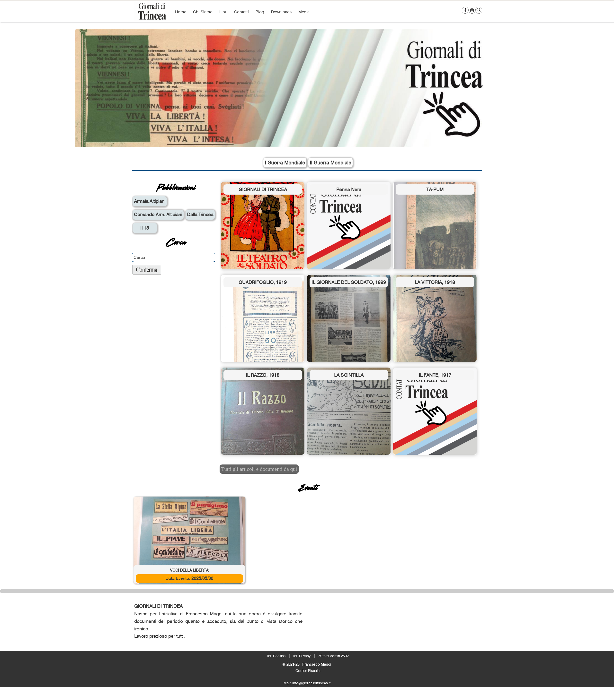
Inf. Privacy (302, 655)
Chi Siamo (203, 11)
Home (180, 11)
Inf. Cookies (276, 655)
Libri (223, 11)
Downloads (281, 11)
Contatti (241, 11)
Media (304, 11)
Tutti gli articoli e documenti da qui (259, 469)
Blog (260, 11)
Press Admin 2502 (333, 655)
